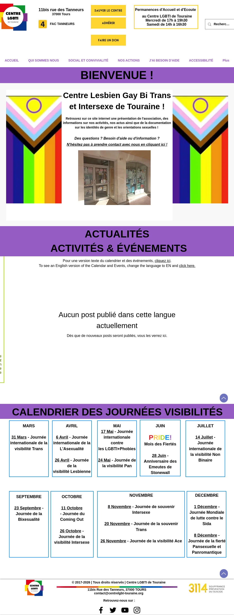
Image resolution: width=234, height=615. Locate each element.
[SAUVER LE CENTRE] (108, 10)
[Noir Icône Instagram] (137, 610)
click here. (187, 266)
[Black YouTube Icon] (125, 610)
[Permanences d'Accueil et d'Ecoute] (165, 9)
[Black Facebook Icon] (100, 610)
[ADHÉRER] (108, 23)
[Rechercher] (222, 24)
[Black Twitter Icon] (113, 610)
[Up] (224, 398)
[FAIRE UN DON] (108, 40)
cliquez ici (162, 261)
